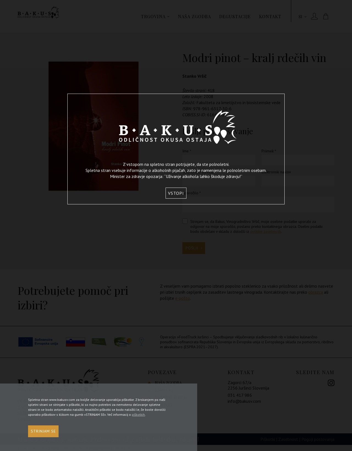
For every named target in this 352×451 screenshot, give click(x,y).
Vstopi (176, 193)
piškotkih (138, 416)
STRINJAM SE (43, 432)
